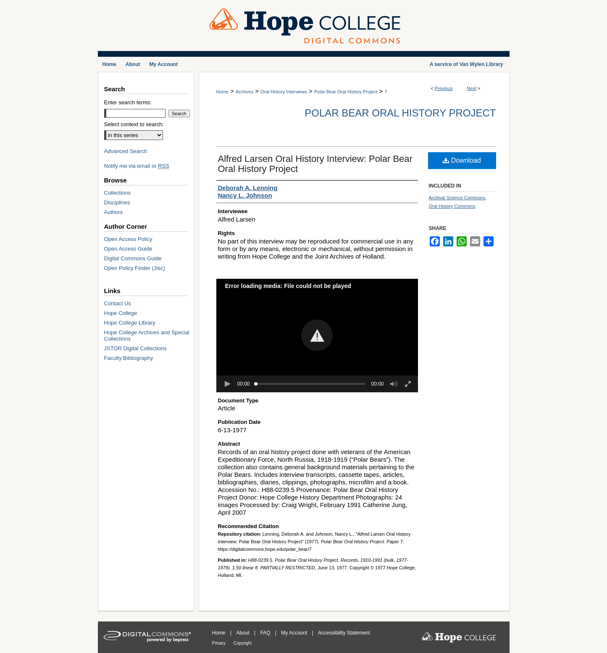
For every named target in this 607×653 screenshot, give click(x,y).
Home (222, 91)
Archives (244, 91)
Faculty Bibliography (128, 358)
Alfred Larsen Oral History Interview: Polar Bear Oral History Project (315, 163)
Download (462, 160)
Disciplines (117, 202)
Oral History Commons (452, 206)
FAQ (265, 633)
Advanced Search (125, 151)
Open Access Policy (128, 239)
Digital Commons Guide (133, 258)
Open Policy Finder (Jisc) (134, 268)
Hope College (120, 313)
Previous (444, 88)
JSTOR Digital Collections (135, 348)
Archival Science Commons (457, 197)
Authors (113, 212)
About (243, 633)
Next (471, 88)
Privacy (219, 643)
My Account (294, 633)
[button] (317, 335)
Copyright (243, 643)
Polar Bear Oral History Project (345, 91)
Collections (117, 193)
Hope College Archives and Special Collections (146, 335)
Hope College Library (129, 323)
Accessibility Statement (344, 633)
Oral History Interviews (283, 91)
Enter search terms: (128, 102)
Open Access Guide (128, 249)
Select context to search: (134, 124)
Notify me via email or (136, 166)
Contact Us (117, 303)
